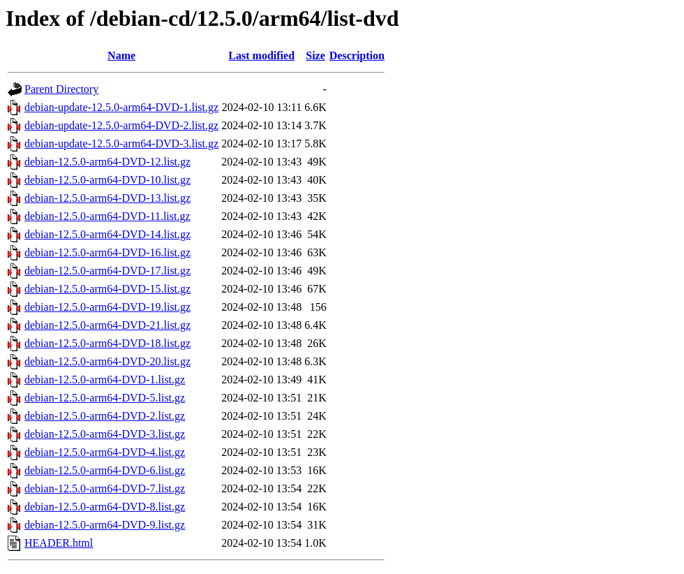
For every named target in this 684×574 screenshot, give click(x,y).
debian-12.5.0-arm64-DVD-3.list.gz (104, 434)
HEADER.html (58, 543)
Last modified (261, 55)
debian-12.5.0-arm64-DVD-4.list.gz (104, 452)
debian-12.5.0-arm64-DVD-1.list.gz (104, 379)
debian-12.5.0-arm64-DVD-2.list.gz (104, 416)
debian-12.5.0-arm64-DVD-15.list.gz (107, 289)
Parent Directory (61, 89)
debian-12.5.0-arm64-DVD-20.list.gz (107, 361)
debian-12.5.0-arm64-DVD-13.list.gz (107, 198)
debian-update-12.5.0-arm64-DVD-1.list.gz (121, 107)
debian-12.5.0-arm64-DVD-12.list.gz (107, 162)
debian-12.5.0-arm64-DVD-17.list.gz (107, 271)
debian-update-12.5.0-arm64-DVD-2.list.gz (121, 125)
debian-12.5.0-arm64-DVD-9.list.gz (104, 525)
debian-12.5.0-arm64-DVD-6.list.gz (104, 470)
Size (315, 55)
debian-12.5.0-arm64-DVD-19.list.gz (107, 307)
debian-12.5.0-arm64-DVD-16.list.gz (107, 252)
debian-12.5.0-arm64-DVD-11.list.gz (107, 216)
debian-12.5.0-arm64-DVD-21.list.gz (107, 325)
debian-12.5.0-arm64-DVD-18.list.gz (107, 343)
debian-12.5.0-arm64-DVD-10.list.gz (107, 180)
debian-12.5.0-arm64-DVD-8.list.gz (104, 507)
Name (121, 55)
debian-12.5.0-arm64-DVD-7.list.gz (104, 488)
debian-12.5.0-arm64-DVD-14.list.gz (107, 234)
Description (357, 55)
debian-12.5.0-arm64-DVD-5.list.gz (104, 398)
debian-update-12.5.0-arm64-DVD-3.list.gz (121, 143)
